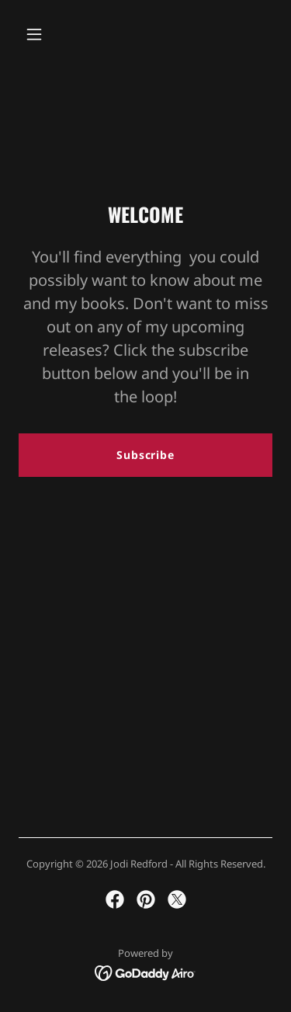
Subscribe (145, 454)
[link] (114, 899)
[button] (48, 34)
